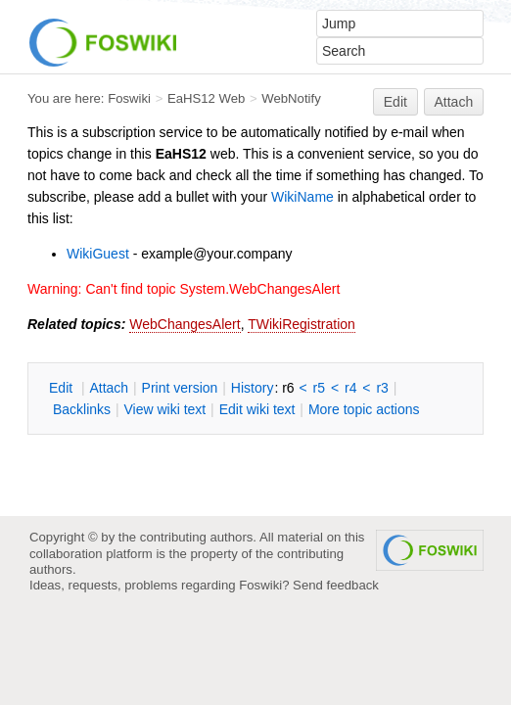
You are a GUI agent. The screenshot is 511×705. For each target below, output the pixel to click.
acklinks (82, 409)
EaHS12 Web (206, 98)
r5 (319, 388)
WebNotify (290, 98)
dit (62, 388)
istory (252, 388)
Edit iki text (257, 409)
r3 (382, 388)
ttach (108, 388)
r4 (350, 388)
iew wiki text (164, 409)
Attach (454, 102)
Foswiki (129, 98)
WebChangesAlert (184, 324)
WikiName (302, 197)
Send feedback (336, 585)
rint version (180, 388)
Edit (395, 102)
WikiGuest (98, 253)
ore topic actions (364, 409)
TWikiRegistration (301, 324)
